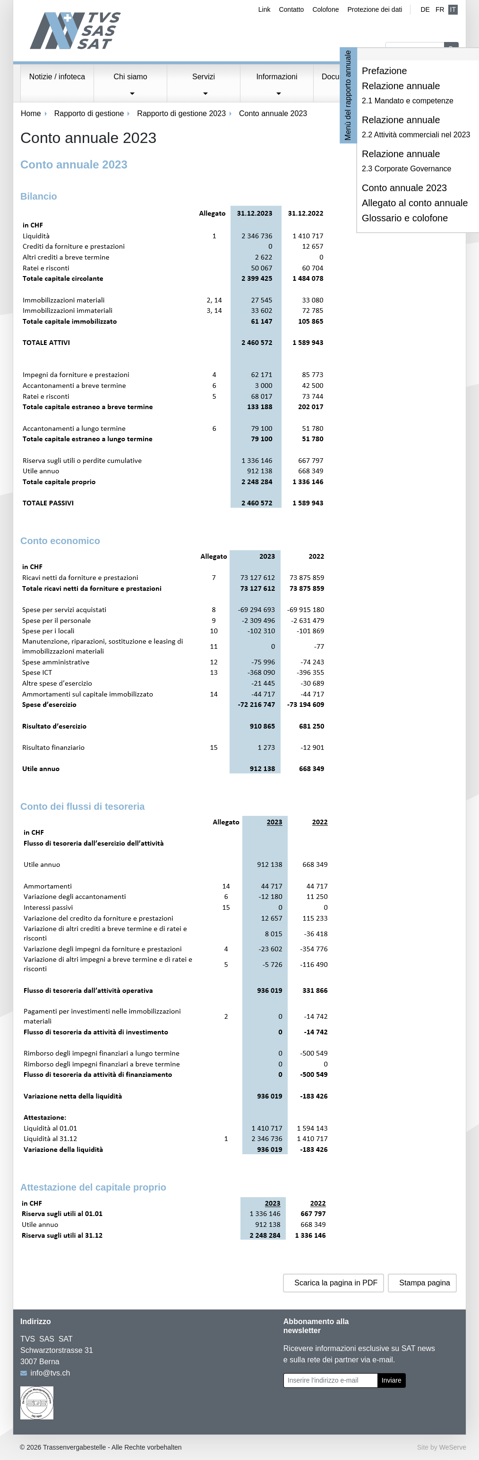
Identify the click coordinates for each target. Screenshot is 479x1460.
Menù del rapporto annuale (348, 95)
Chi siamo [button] (130, 77)
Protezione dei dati (374, 9)
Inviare (392, 1380)
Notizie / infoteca (57, 77)
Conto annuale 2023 (404, 188)
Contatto (291, 9)
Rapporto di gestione (89, 113)
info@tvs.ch (50, 1373)
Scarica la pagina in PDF (335, 1283)
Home (31, 113)
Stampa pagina (424, 1283)
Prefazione (384, 71)
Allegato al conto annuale (415, 203)
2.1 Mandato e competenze (407, 101)
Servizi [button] (203, 77)
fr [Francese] (440, 9)
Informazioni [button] (276, 77)
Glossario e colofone (405, 218)
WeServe (452, 1447)
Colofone (325, 9)
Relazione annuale (401, 86)
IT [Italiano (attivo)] (453, 9)
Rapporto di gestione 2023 (181, 113)
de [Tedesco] (424, 9)
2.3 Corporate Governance (406, 169)
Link (264, 9)
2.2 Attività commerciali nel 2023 (416, 135)
